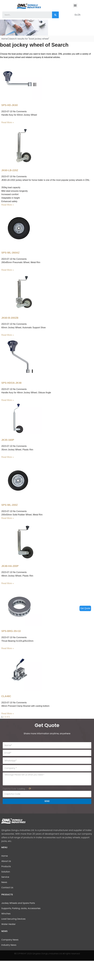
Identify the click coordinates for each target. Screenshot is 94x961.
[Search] (55, 14)
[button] (75, 5)
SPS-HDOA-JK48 (11, 383)
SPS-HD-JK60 (9, 105)
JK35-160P (7, 440)
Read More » (7, 122)
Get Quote (85, 608)
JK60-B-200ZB (9, 317)
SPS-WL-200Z (9, 505)
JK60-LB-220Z (9, 170)
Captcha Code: (17, 789)
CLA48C (6, 696)
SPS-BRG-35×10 (11, 631)
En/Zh (77, 15)
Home (4, 38)
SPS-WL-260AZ (10, 252)
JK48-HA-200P (10, 566)
